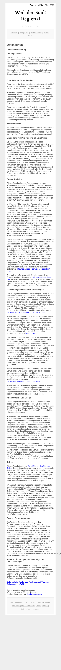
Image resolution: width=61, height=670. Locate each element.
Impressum (36, 609)
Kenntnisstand (31, 333)
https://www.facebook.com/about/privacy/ (24, 381)
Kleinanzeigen (17, 606)
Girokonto (46, 602)
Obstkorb (14, 33)
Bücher (46, 33)
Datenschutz (25, 609)
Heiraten (31, 35)
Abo (41, 5)
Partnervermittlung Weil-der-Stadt (28, 602)
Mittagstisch (24, 33)
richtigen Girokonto (34, 594)
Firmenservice (29, 606)
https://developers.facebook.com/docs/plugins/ (26, 312)
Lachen (45, 606)
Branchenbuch (36, 33)
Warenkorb (34, 5)
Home (12, 602)
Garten (38, 606)
